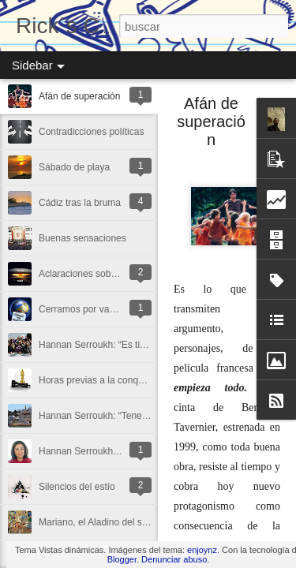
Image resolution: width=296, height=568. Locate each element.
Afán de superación (79, 96)
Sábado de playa (74, 167)
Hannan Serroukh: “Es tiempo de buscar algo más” (145, 344)
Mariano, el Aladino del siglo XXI (106, 522)
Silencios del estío (77, 486)
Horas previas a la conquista (98, 380)
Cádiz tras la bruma (80, 202)
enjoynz (202, 550)
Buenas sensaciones (82, 238)
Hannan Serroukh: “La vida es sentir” (116, 451)
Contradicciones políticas (91, 131)
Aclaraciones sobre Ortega (95, 273)
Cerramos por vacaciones (93, 309)
